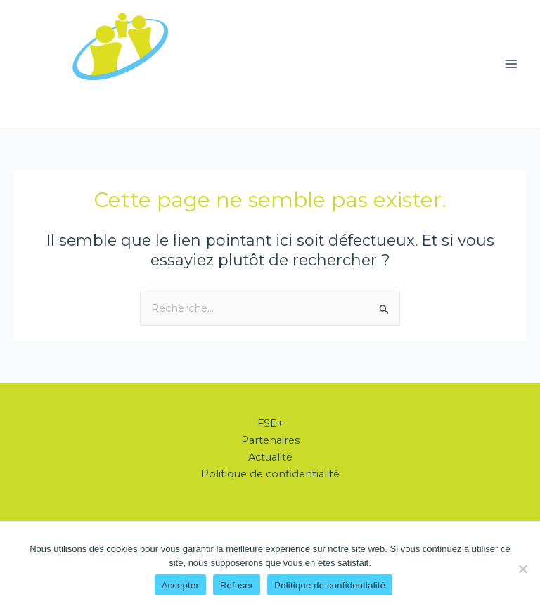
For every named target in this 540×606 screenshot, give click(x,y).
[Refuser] (522, 569)
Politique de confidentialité (270, 474)
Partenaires (270, 440)
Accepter (180, 585)
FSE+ (270, 423)
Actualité (270, 457)
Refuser (236, 585)
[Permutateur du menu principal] (511, 64)
